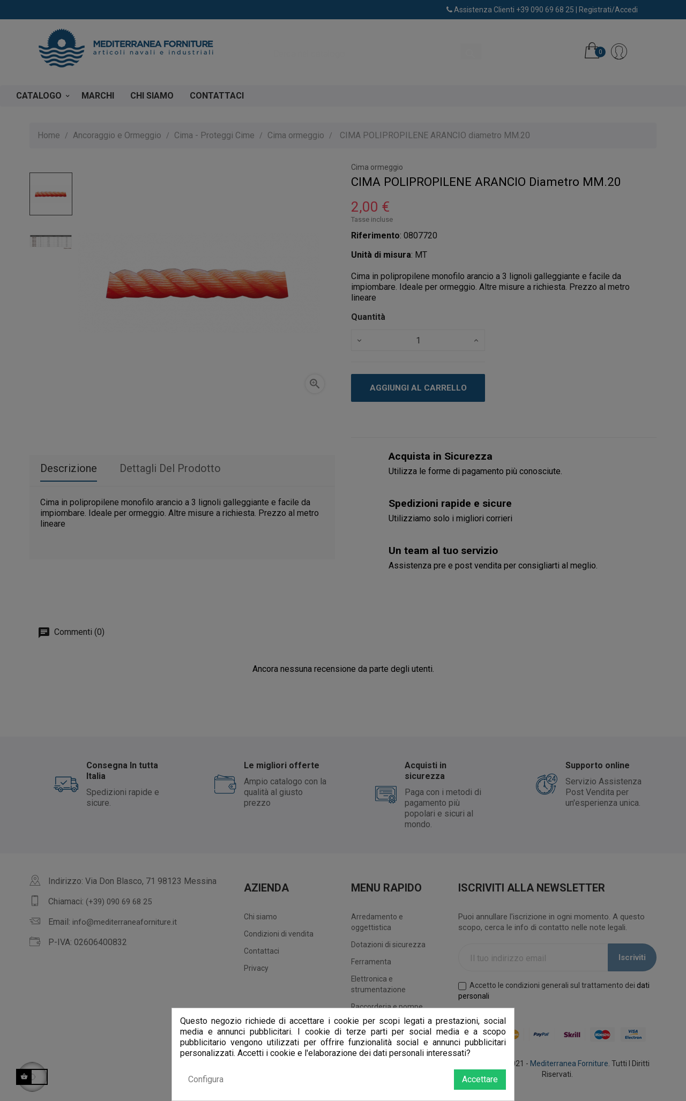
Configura (205, 1079)
